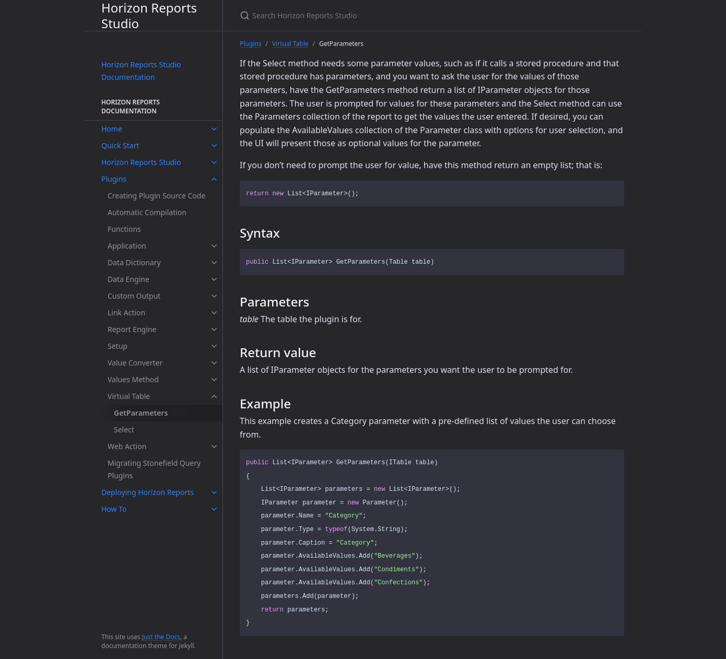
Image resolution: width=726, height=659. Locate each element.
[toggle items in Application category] (214, 246)
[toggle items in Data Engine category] (214, 279)
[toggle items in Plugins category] (214, 179)
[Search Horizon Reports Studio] (363, 15)
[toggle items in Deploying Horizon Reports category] (214, 492)
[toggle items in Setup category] (214, 346)
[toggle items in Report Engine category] (214, 329)
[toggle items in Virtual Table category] (214, 396)
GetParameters (141, 413)
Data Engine (128, 279)
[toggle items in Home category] (214, 129)
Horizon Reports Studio (149, 15)
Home (111, 129)
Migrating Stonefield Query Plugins (154, 469)
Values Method (133, 379)
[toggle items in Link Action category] (214, 312)
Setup (117, 346)
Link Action (126, 312)
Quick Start (120, 145)
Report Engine (132, 329)
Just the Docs (161, 636)
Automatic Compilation (147, 212)
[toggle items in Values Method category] (214, 379)
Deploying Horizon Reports (147, 492)
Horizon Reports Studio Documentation (141, 71)
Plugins (113, 179)
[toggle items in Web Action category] (214, 446)
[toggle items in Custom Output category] (214, 296)
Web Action (127, 446)
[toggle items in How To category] (214, 509)
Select (124, 429)
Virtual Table (129, 396)
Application (127, 246)
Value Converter (135, 363)
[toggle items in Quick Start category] (214, 145)
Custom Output (134, 296)
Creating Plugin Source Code (156, 196)
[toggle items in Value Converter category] (214, 363)
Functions (124, 229)
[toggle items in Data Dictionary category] (214, 262)
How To (113, 509)
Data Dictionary (134, 262)
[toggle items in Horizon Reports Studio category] (214, 162)
